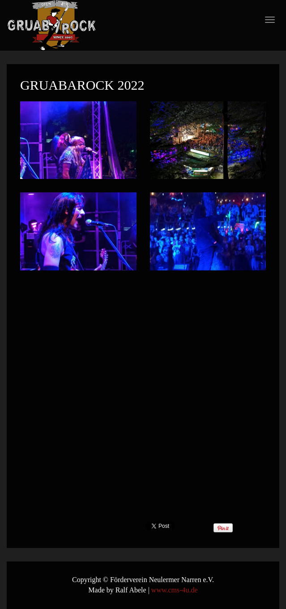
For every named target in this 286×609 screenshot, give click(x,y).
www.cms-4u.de (174, 590)
